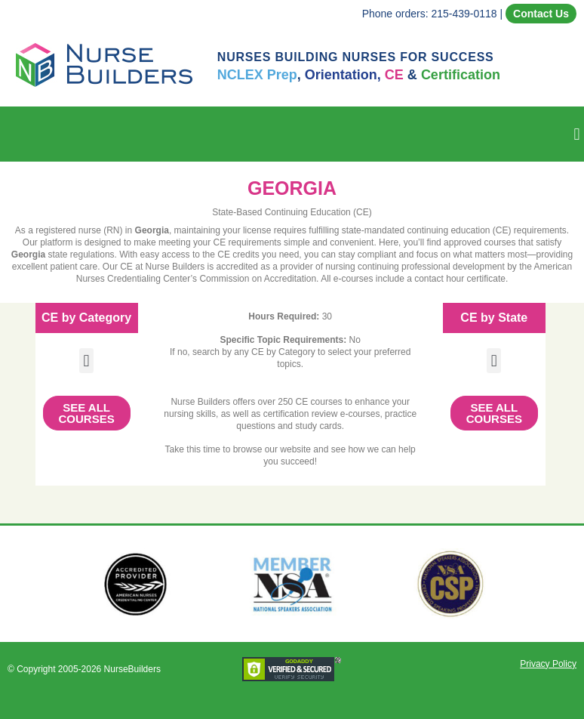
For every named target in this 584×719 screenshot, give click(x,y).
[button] (577, 134)
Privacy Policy (548, 664)
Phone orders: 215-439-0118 (429, 14)
